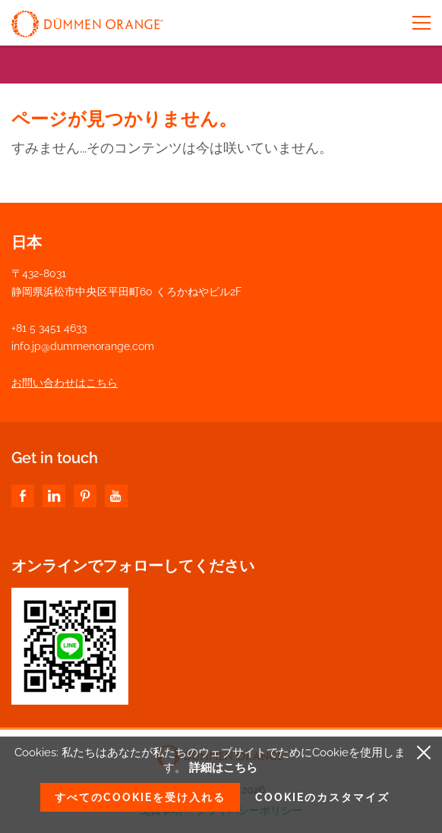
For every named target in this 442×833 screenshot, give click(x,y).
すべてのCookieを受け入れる (140, 797)
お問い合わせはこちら (64, 383)
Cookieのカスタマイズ (322, 797)
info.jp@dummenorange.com (82, 346)
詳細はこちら (223, 768)
